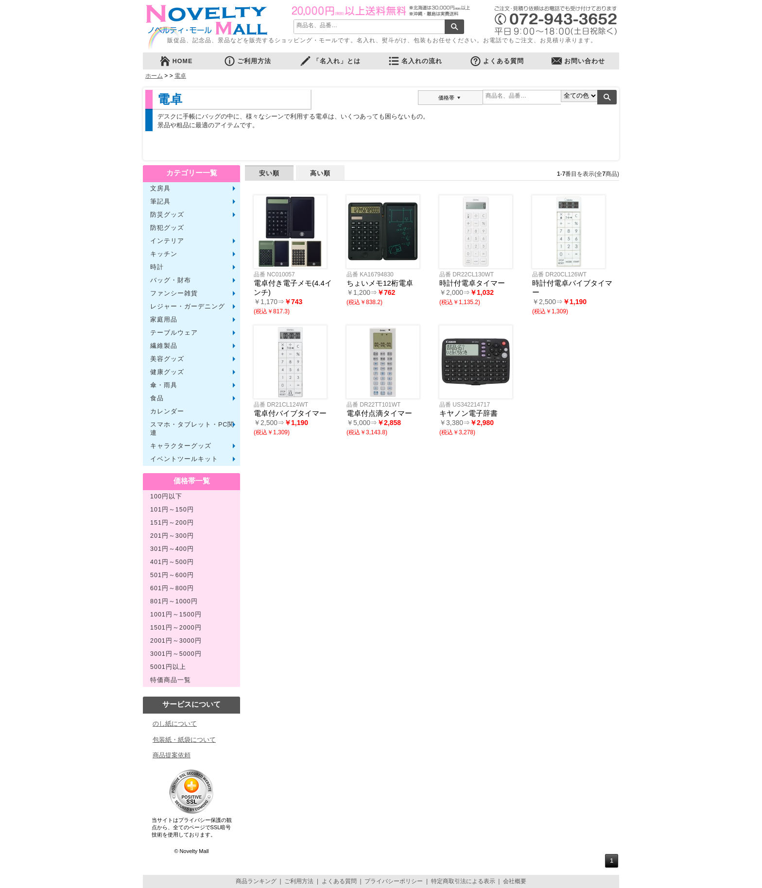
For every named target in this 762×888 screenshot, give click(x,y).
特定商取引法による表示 (463, 881)
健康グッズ (167, 372)
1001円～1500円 (176, 614)
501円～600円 (172, 575)
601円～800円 (172, 588)
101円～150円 (172, 509)
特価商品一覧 (170, 680)
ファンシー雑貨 (174, 293)
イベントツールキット (184, 459)
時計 (157, 267)
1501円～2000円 (176, 627)
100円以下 (166, 496)
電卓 (180, 75)
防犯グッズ (167, 227)
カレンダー (167, 411)
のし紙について (175, 723)
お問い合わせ (578, 61)
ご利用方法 (247, 61)
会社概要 (514, 881)
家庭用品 (163, 319)
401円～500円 (172, 562)
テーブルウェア (174, 332)
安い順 (269, 173)
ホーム (154, 75)
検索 (454, 26)
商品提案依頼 (171, 755)
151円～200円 (172, 522)
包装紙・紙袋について (184, 739)
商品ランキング (256, 881)
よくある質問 (496, 61)
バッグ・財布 (170, 280)
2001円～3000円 (176, 640)
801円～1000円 (174, 601)
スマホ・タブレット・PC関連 (192, 428)
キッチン (163, 254)
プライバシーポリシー (393, 881)
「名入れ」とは (330, 61)
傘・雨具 (163, 385)
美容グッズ (167, 359)
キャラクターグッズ (180, 446)
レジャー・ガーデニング (187, 306)
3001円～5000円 (176, 653)
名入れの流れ (415, 61)
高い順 (320, 173)
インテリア (167, 241)
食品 (157, 398)
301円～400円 (172, 549)
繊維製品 (163, 345)
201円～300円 (172, 535)
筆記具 (160, 201)
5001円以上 (168, 667)
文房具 (160, 188)
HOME (176, 61)
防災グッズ (167, 214)
